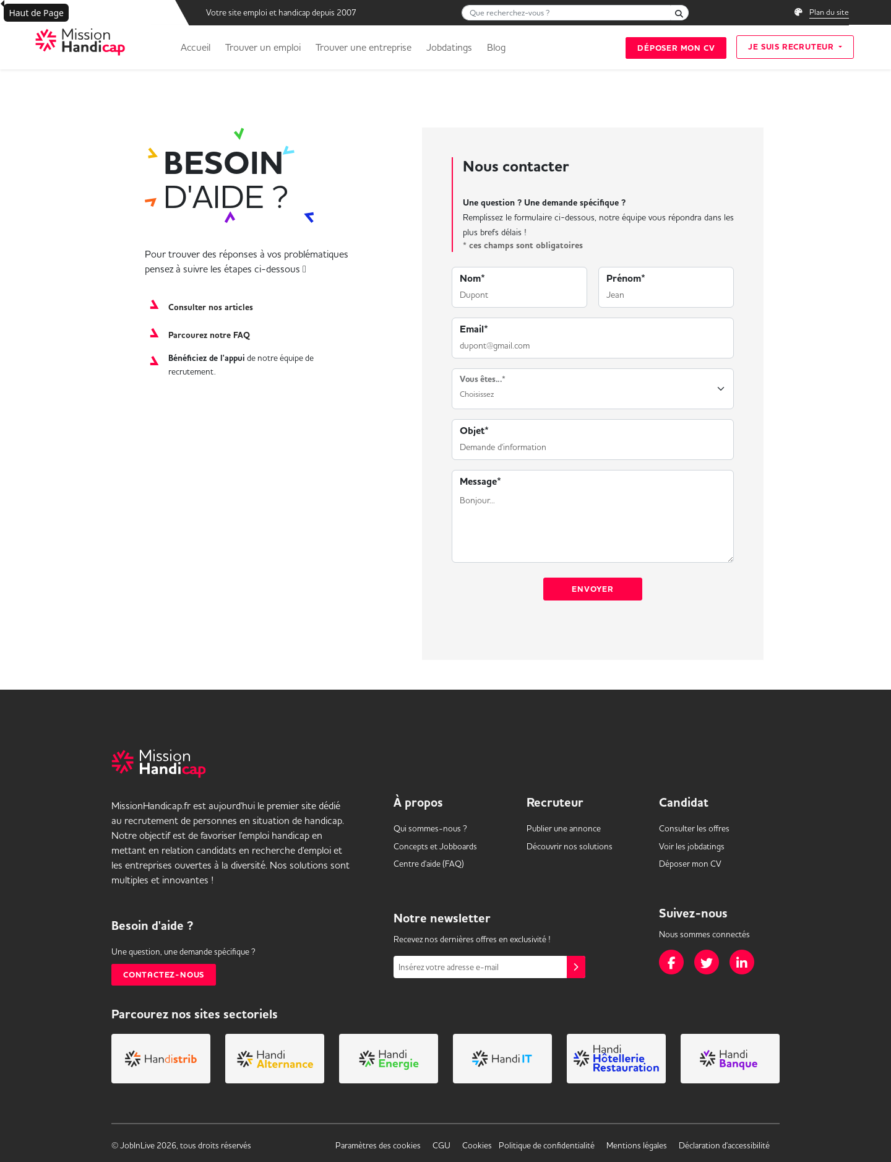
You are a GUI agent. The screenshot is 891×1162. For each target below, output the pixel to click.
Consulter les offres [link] (694, 828)
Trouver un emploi (263, 47)
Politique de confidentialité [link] (547, 1145)
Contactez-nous (163, 974)
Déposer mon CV (676, 48)
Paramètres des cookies (378, 1145)
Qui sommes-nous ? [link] (430, 828)
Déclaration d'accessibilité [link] (724, 1145)
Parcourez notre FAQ (209, 335)
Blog (496, 47)
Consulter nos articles (210, 307)
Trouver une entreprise (363, 47)
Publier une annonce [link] (564, 828)
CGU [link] (441, 1145)
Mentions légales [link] (636, 1145)
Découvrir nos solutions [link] (570, 846)
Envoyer (593, 589)
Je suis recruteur (792, 46)
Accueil (195, 47)
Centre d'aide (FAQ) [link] (429, 864)
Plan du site (829, 12)
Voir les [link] (692, 846)
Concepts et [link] (435, 846)
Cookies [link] (477, 1145)
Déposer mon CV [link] (690, 864)
